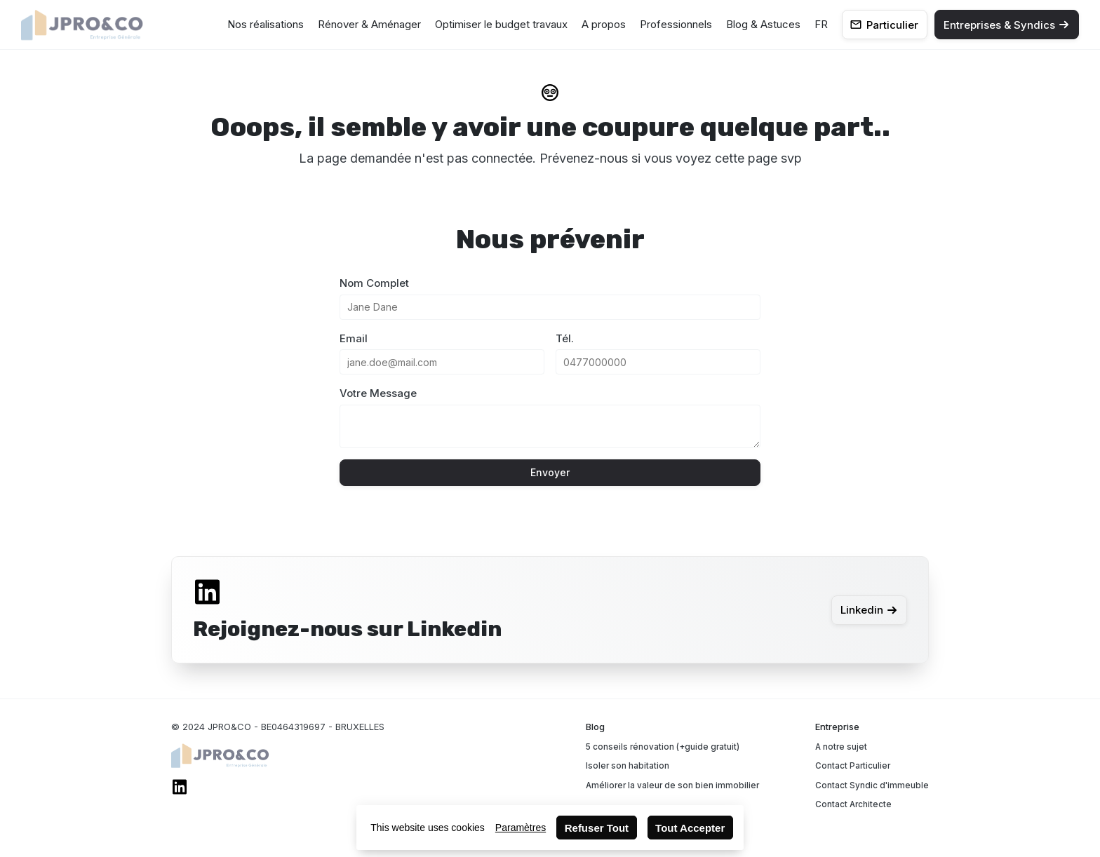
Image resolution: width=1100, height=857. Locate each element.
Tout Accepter (690, 828)
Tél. (565, 338)
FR (821, 24)
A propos (604, 24)
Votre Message (378, 393)
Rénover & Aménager (369, 24)
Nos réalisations (265, 24)
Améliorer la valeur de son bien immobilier (672, 785)
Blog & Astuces (763, 24)
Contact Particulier (852, 766)
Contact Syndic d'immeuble (872, 785)
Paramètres (520, 827)
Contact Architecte (853, 804)
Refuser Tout (597, 828)
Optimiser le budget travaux (501, 24)
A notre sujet (841, 747)
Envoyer (550, 472)
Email (354, 338)
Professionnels (676, 24)
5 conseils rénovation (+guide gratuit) (662, 747)
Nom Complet (374, 283)
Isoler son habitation (627, 766)
